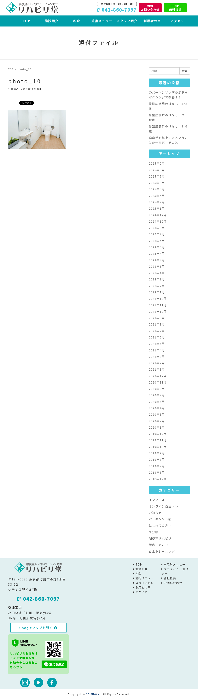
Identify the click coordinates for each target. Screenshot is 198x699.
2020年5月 (157, 402)
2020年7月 (157, 395)
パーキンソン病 (160, 519)
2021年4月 (157, 350)
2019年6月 (157, 472)
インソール (157, 500)
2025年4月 (157, 196)
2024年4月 (157, 241)
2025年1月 (157, 208)
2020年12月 (158, 376)
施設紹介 (52, 21)
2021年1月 (157, 369)
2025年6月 (157, 183)
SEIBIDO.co (94, 694)
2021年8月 (157, 324)
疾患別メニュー (174, 564)
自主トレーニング (162, 551)
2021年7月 (157, 331)
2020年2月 (157, 421)
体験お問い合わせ (150, 7)
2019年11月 (158, 440)
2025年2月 (157, 202)
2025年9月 (157, 163)
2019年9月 (157, 453)
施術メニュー (101, 21)
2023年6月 (157, 247)
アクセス (177, 21)
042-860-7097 (38, 598)
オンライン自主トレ (163, 506)
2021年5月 (157, 344)
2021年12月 (158, 299)
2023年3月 (157, 260)
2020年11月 (158, 382)
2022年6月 (157, 266)
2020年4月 (157, 408)
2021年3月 (157, 357)
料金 (76, 21)
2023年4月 (157, 253)
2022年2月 (157, 286)
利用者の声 (152, 21)
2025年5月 (157, 189)
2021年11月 (158, 305)
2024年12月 (158, 215)
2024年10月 (158, 221)
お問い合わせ (173, 583)
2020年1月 (157, 427)
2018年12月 (158, 479)
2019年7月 (157, 466)
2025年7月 (157, 176)
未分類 (154, 532)
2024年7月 (157, 234)
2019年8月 (157, 459)
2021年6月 (157, 337)
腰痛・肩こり (159, 545)
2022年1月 (157, 292)
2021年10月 (158, 311)
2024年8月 (157, 228)
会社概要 (170, 578)
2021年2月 (157, 363)
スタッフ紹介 (127, 21)
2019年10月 (158, 447)
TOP (26, 21)
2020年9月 (157, 389)
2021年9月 (157, 318)
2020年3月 (157, 414)
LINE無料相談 (175, 7)
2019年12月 (158, 434)
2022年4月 (157, 273)
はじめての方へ (160, 525)
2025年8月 (157, 170)
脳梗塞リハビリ (160, 538)
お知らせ (155, 513)
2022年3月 (157, 279)
